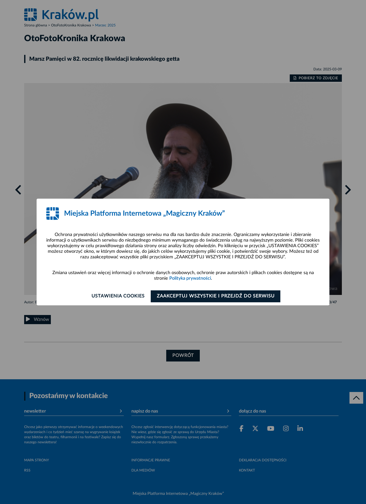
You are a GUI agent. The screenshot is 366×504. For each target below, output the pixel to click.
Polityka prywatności (190, 278)
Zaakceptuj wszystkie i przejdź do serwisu (216, 296)
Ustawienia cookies (117, 296)
